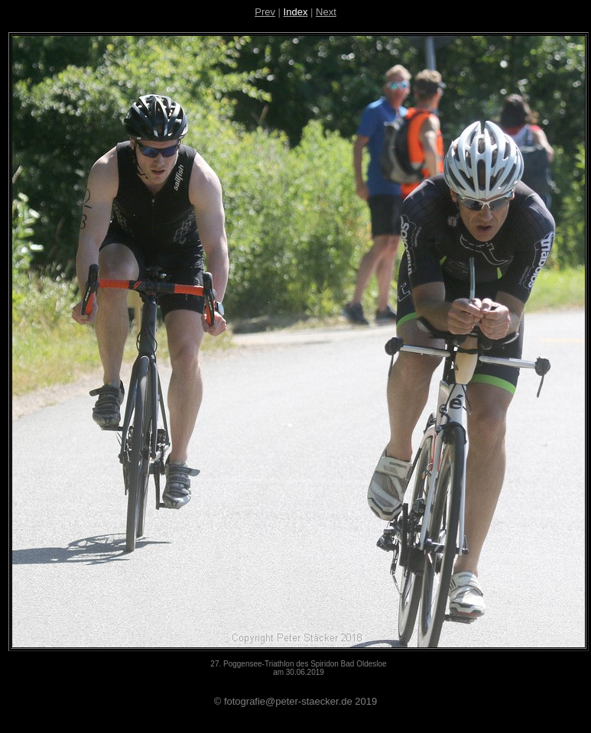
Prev (265, 12)
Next (326, 12)
